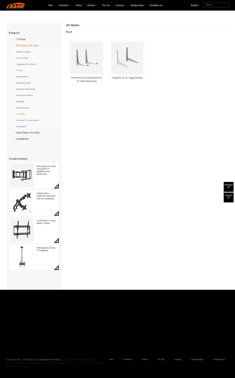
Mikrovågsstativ (22, 108)
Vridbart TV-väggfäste (17, 363)
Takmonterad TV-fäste (17, 366)
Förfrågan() (228, 186)
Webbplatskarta (87, 359)
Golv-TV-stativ (22, 58)
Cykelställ (20, 102)
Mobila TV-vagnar (23, 52)
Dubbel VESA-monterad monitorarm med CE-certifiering (46, 196)
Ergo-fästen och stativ (28, 132)
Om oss (106, 5)
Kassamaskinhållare (24, 95)
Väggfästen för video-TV (26, 64)
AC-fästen (20, 114)
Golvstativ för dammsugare (27, 120)
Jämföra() (228, 196)
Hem (50, 5)
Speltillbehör (22, 139)
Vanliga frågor (137, 5)
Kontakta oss (156, 5)
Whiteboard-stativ (23, 83)
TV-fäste (21, 39)
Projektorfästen (22, 77)
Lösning (120, 5)
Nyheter (92, 5)
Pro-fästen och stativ (27, 45)
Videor (78, 5)
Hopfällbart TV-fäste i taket (89, 363)
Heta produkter (69, 359)
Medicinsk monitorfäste (25, 89)
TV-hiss (19, 70)
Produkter (64, 5)
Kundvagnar (21, 126)
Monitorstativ (35, 363)
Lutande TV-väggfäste (54, 363)
